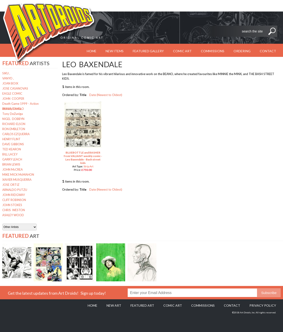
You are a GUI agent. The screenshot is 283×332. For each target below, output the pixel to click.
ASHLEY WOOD (13, 215)
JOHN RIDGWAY (13, 195)
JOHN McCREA (12, 169)
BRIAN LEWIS (11, 164)
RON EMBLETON (13, 129)
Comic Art (182, 51)
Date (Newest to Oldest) (105, 95)
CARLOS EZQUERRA (16, 134)
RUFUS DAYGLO (13, 109)
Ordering (242, 51)
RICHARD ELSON (13, 124)
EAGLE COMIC (12, 93)
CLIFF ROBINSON (14, 200)
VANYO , (8, 78)
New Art (114, 305)
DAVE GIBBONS (13, 144)
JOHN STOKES (12, 205)
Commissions (212, 51)
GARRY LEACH (12, 159)
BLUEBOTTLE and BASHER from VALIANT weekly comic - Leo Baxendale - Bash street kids (83, 158)
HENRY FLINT (11, 139)
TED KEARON (11, 149)
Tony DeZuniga (12, 114)
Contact (268, 51)
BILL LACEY (9, 154)
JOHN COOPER (13, 98)
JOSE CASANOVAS (15, 88)
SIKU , (6, 73)
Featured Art (142, 305)
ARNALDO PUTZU (14, 190)
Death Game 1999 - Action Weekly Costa (20, 104)
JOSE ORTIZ (10, 184)
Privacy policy (262, 305)
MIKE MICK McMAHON (18, 174)
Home (92, 305)
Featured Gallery (148, 51)
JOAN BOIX (10, 83)
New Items (115, 51)
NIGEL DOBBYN (13, 119)
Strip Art (88, 166)
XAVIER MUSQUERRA (17, 179)
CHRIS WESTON (13, 210)
